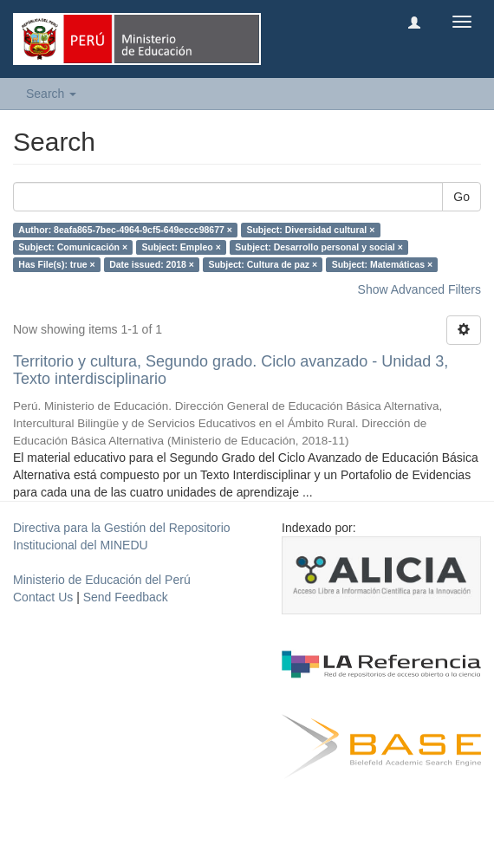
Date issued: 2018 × (151, 264)
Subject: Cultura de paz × (262, 264)
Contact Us (43, 597)
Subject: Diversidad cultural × (310, 229)
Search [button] (51, 94)
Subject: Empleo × (181, 247)
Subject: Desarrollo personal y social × (318, 247)
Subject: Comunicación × (72, 247)
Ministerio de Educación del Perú (102, 580)
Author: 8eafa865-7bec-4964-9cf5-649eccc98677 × (125, 229)
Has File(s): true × (56, 264)
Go (461, 197)
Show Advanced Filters (419, 289)
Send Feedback (125, 597)
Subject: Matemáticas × (382, 264)
